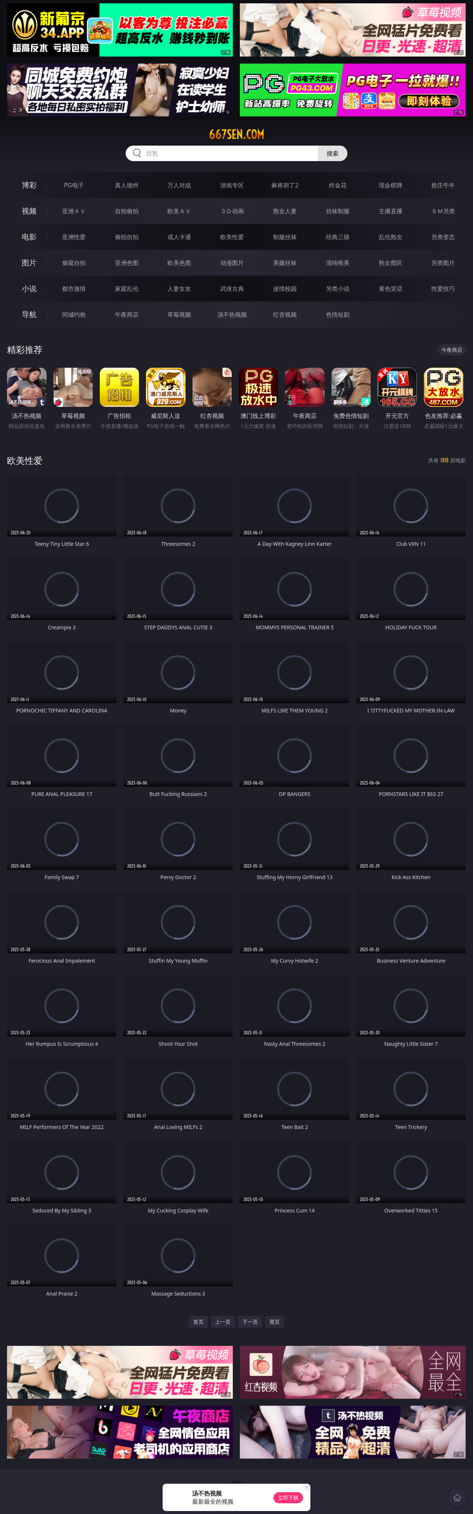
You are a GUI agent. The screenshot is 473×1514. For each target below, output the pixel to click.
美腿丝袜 (285, 263)
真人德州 (127, 185)
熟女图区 (390, 263)
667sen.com (236, 134)
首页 (198, 1321)
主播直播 (390, 211)
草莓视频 (179, 314)
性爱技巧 (443, 289)
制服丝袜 (285, 237)
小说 (29, 288)
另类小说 (338, 289)
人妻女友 (179, 289)
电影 (29, 237)
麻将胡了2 (284, 185)
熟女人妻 (285, 211)
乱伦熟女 (390, 237)
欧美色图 (179, 263)
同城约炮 (74, 314)
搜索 (332, 153)
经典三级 (338, 237)
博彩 (29, 185)
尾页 (274, 1321)
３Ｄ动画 (232, 211)
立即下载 (288, 1497)
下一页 (250, 1321)
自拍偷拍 (127, 211)
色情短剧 (338, 314)
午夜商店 (127, 314)
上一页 (223, 1321)
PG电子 (74, 185)
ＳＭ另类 (443, 211)
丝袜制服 (338, 211)
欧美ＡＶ (179, 211)
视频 (29, 211)
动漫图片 (232, 263)
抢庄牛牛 (443, 185)
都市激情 (74, 289)
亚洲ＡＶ (74, 211)
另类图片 (443, 263)
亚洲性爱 (74, 237)
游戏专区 (232, 185)
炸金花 (338, 185)
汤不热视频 (232, 314)
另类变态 (443, 237)
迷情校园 (285, 289)
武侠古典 (232, 289)
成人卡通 (179, 237)
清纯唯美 (338, 263)
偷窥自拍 (74, 263)
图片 (29, 263)
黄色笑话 (390, 289)
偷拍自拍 (127, 237)
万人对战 (179, 185)
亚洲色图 (127, 263)
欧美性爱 (232, 237)
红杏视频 (285, 314)
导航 (29, 314)
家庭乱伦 (127, 289)
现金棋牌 (390, 185)
